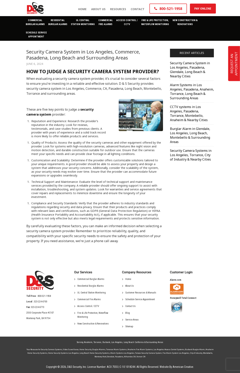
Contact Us (130, 306)
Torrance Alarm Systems (116, 349)
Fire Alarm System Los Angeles (176, 353)
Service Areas (132, 319)
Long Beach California (134, 342)
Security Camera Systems (51, 349)
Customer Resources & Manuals (140, 292)
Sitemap (129, 326)
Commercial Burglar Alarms (90, 279)
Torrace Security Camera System (148, 353)
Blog (127, 313)
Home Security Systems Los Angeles (63, 353)
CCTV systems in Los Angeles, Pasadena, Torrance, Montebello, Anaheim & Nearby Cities (189, 113)
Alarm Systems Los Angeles (122, 353)
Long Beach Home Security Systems (95, 353)
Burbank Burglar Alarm (195, 349)
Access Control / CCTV (88, 306)
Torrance (97, 342)
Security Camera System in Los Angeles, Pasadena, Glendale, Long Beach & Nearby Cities (190, 69)
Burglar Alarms (98, 349)
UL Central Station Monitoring (91, 292)
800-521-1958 (44, 296)
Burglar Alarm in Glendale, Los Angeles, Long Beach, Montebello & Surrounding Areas (190, 135)
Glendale (110, 356)
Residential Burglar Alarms (90, 285)
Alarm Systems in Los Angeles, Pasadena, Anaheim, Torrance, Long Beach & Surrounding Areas (192, 91)
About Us (129, 285)
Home (128, 279)
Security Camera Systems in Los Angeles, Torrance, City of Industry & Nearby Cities (190, 155)
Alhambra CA (130, 356)
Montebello (207, 353)
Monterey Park (100, 356)
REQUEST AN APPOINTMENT (234, 64)
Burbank (106, 342)
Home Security (85, 349)
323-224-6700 (40, 301)
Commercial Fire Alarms (89, 299)
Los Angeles (116, 342)
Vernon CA (140, 356)
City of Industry (196, 353)
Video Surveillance (71, 349)
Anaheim (88, 342)
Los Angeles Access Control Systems (169, 349)
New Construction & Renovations (93, 323)
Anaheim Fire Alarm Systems (140, 349)
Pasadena (119, 356)
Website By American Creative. (177, 366)
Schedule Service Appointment (140, 299)
